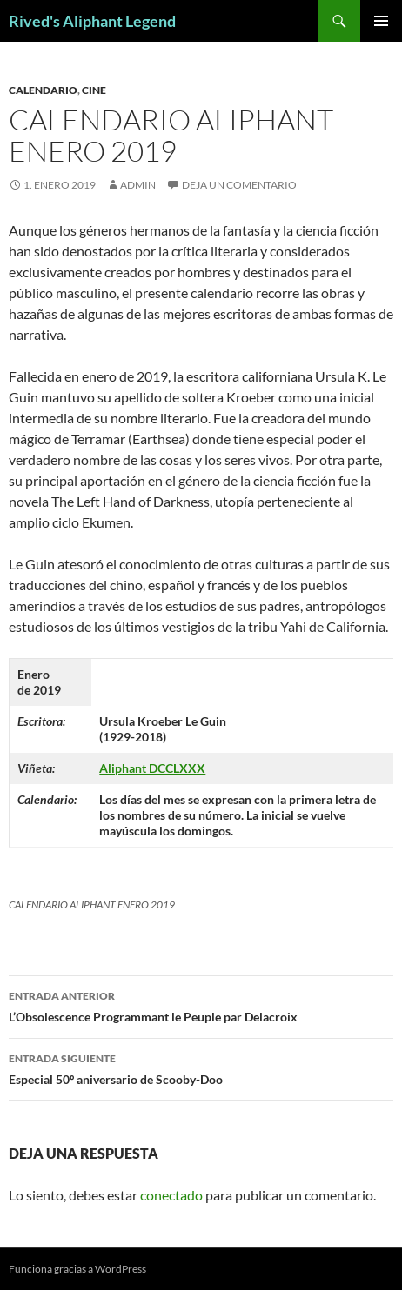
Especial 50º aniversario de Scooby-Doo (201, 1067)
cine (94, 89)
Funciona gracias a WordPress (77, 1268)
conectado (171, 1195)
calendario (43, 89)
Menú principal (381, 21)
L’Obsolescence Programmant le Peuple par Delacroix (201, 1005)
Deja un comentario (239, 184)
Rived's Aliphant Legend (92, 20)
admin (138, 184)
